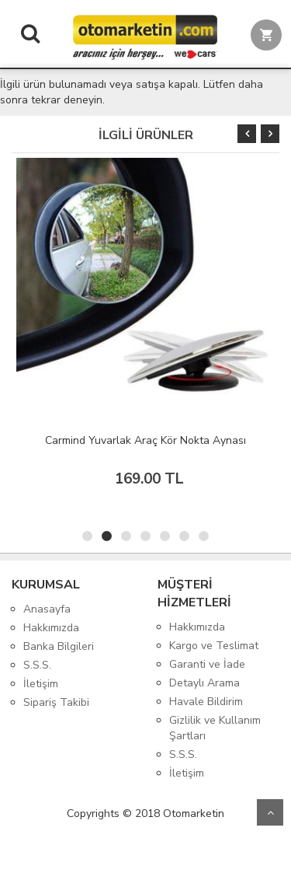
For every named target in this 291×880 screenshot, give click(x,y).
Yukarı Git (270, 812)
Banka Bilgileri (58, 646)
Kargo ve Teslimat (213, 645)
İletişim (40, 683)
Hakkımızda (51, 627)
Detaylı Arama (204, 683)
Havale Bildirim (206, 701)
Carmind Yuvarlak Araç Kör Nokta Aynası (145, 440)
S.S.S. (37, 665)
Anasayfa (47, 609)
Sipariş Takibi (56, 702)
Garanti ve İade (207, 664)
